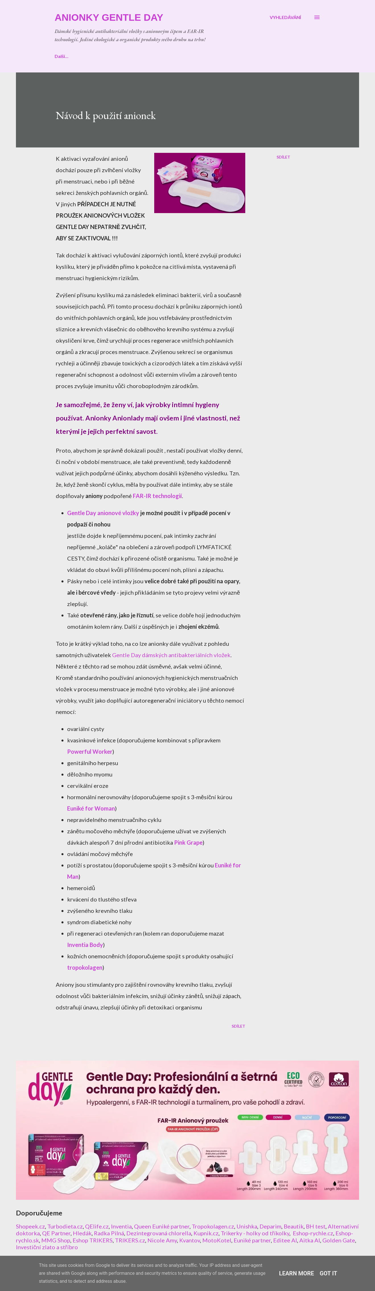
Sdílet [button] (283, 157)
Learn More (296, 1273)
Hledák (82, 1233)
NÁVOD (124, 56)
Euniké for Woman (91, 808)
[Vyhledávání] (285, 17)
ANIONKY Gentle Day (109, 17)
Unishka (246, 1226)
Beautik (294, 1226)
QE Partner (56, 1233)
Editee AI (285, 1240)
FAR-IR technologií (157, 495)
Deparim (270, 1226)
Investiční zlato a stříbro (47, 1247)
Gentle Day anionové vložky (103, 512)
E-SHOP (91, 56)
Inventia (121, 1226)
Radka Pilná (109, 1233)
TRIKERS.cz (130, 1240)
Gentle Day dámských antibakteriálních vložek (171, 654)
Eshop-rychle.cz (313, 1233)
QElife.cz (97, 1226)
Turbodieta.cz (65, 1226)
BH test (315, 1226)
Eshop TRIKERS (93, 1240)
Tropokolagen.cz (213, 1226)
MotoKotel (216, 1240)
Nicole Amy (162, 1240)
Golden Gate (338, 1240)
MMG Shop (55, 1240)
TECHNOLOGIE (166, 56)
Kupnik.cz (206, 1233)
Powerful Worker (89, 751)
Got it (328, 1273)
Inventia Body (85, 944)
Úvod (60, 56)
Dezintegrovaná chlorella (158, 1233)
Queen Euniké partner (161, 1226)
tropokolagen (84, 967)
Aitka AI (309, 1240)
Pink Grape (188, 842)
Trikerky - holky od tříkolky (255, 1233)
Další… (273, 56)
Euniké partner (252, 1240)
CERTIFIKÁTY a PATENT (224, 56)
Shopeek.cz (30, 1226)
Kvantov (189, 1240)
